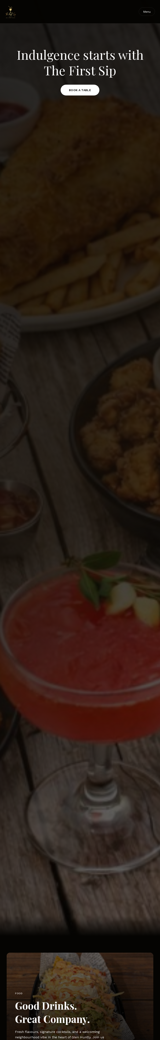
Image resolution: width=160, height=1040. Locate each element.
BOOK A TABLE (80, 90)
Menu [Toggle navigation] (147, 11)
